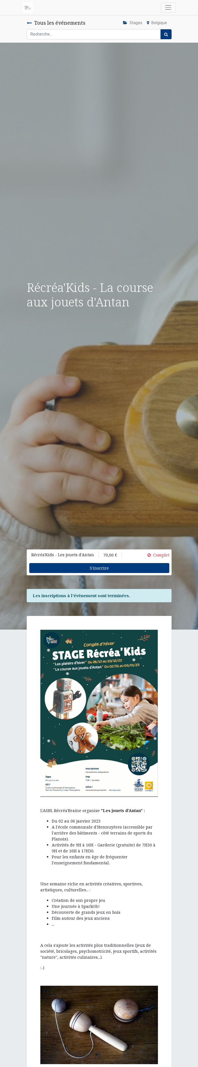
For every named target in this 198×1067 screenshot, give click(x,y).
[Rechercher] (166, 34)
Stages (132, 22)
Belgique (157, 22)
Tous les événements (56, 22)
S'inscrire (99, 568)
